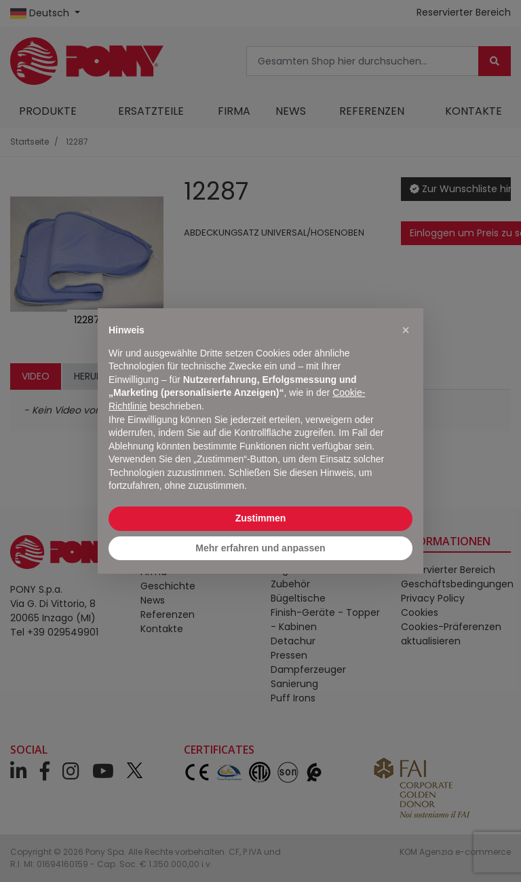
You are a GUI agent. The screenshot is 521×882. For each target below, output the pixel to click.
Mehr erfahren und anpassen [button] (260, 548)
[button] (406, 330)
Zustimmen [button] (260, 518)
